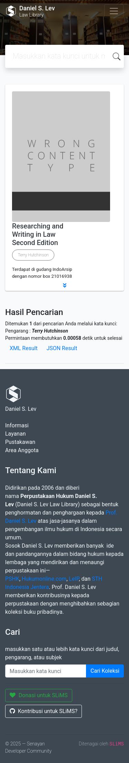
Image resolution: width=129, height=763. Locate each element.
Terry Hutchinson (33, 255)
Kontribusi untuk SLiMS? (43, 711)
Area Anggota (22, 450)
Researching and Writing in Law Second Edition (37, 234)
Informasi (17, 425)
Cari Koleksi (104, 671)
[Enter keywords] (45, 671)
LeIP (74, 579)
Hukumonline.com (44, 579)
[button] (64, 285)
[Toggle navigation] (113, 11)
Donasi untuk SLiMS (39, 695)
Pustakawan (20, 442)
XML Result (23, 348)
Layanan (15, 433)
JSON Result (61, 348)
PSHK (12, 579)
